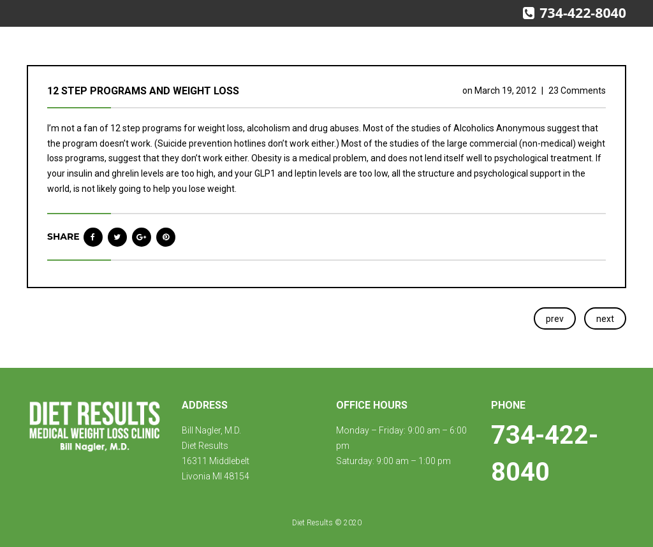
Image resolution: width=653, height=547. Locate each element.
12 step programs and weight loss (143, 91)
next (605, 319)
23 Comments (577, 90)
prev (555, 319)
